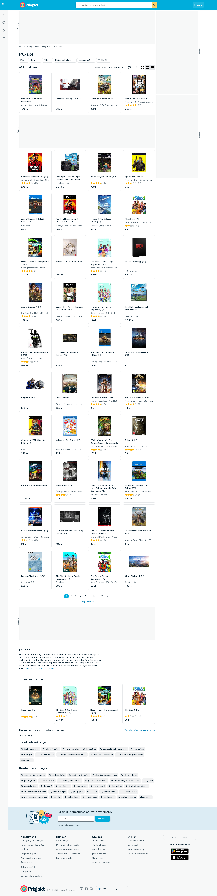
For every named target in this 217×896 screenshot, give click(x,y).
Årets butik (26, 862)
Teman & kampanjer (31, 858)
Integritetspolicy (136, 849)
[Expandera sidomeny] (4, 15)
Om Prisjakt (98, 840)
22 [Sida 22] (102, 596)
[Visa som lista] (147, 67)
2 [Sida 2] (71, 596)
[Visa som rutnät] (142, 67)
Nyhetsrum (98, 858)
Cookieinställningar (138, 854)
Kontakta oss (99, 849)
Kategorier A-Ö (28, 867)
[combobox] (114, 5)
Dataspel (51, 668)
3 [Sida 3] (75, 596)
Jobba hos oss (99, 854)
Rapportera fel (87, 601)
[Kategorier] (4, 5)
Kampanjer (26, 871)
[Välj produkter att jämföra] (129, 67)
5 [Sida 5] (85, 596)
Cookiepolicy (134, 845)
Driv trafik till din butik (67, 845)
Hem (21, 47)
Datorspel (29, 668)
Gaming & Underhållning (36, 47)
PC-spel (38, 668)
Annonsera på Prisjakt (67, 849)
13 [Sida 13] (93, 596)
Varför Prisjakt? (64, 840)
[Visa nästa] (107, 596)
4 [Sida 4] (80, 596)
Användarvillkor (136, 840)
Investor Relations (101, 862)
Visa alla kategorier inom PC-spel (139, 730)
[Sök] (154, 5)
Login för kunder (64, 858)
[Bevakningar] (4, 30)
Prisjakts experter (30, 854)
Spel (51, 47)
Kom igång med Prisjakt (33, 840)
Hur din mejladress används (69, 825)
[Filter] (4, 38)
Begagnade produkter (32, 876)
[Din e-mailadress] (76, 819)
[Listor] (4, 22)
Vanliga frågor (99, 845)
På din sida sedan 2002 (33, 845)
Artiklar (24, 849)
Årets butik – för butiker (68, 854)
